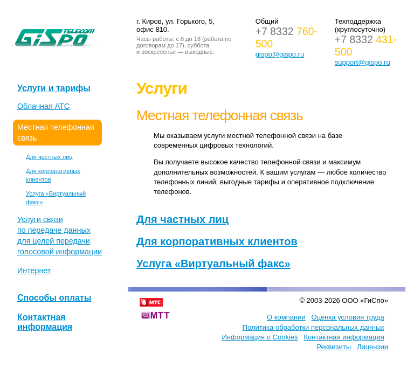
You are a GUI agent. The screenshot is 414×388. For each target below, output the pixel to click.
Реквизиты (333, 347)
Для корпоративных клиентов (217, 241)
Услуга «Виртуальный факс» (213, 263)
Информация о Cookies (260, 337)
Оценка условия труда (348, 317)
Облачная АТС (43, 106)
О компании (286, 317)
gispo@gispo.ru (280, 54)
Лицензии (372, 347)
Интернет (34, 270)
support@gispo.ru (362, 62)
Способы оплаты (54, 297)
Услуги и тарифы (54, 88)
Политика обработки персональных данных (313, 327)
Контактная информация (44, 322)
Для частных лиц (49, 157)
